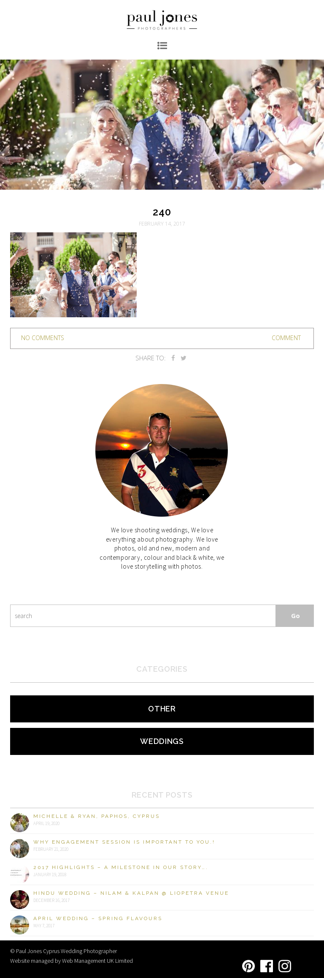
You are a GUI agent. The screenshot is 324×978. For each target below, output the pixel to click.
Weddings (162, 741)
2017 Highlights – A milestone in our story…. (120, 867)
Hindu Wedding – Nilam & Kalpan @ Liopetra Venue (131, 893)
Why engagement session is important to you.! (124, 842)
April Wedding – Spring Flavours (97, 918)
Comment (286, 338)
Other (162, 708)
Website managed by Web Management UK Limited (71, 960)
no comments (42, 338)
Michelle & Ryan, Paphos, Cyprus (96, 816)
